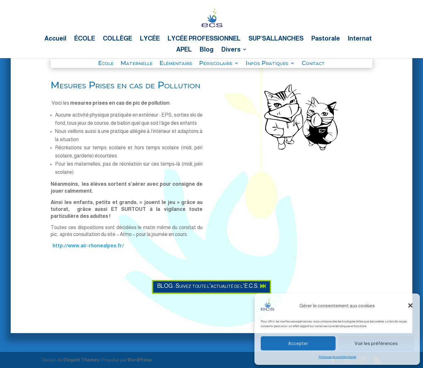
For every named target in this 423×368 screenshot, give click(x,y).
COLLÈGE (117, 39)
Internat (360, 39)
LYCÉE (150, 39)
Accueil (55, 39)
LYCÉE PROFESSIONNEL (204, 39)
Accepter (298, 343)
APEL (184, 50)
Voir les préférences (376, 343)
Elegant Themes (81, 359)
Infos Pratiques (267, 64)
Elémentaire (175, 64)
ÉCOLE (84, 39)
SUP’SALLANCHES (275, 39)
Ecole (106, 64)
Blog (207, 50)
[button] (410, 305)
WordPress (139, 359)
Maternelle (136, 64)
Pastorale (325, 39)
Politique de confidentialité (337, 357)
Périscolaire (215, 64)
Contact (313, 64)
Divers (231, 50)
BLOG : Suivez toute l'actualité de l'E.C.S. (208, 286)
